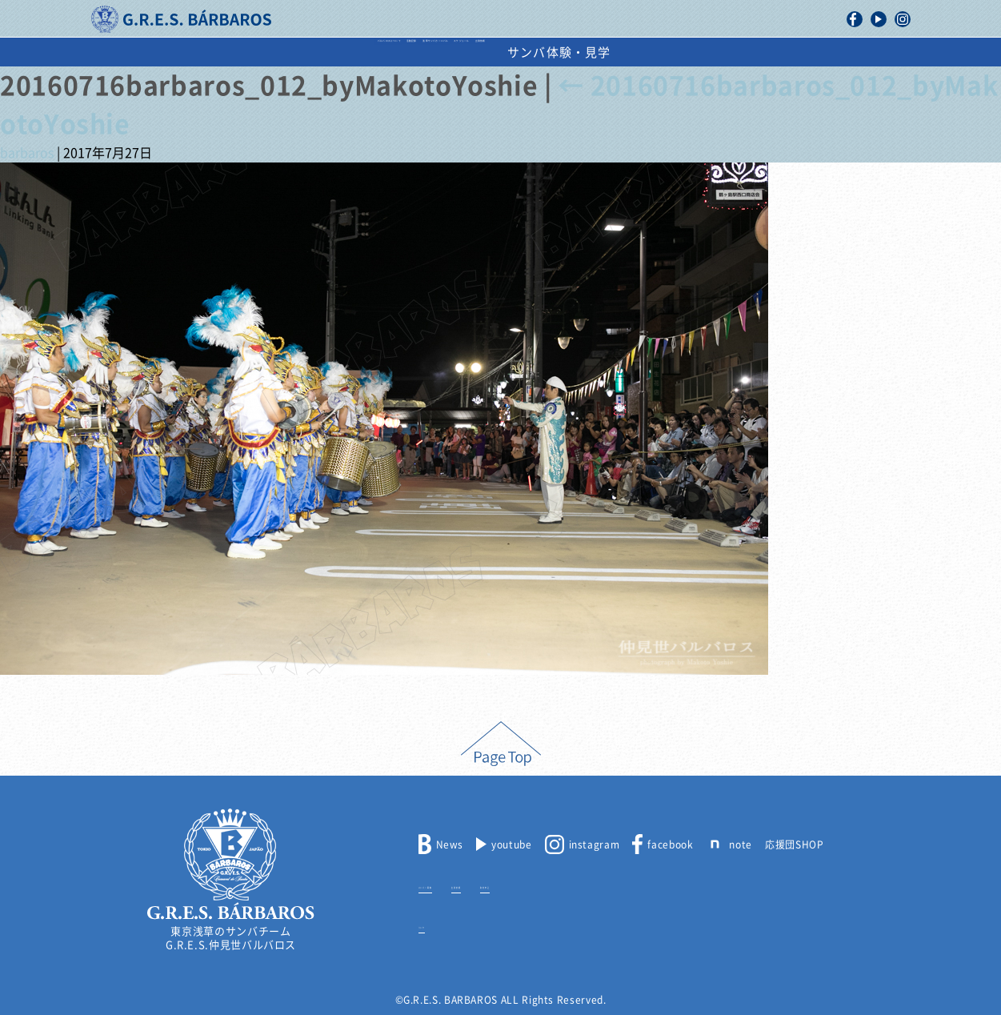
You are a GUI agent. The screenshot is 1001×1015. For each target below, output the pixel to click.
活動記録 (325, 52)
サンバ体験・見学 (799, 52)
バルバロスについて (208, 52)
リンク (434, 924)
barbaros (27, 152)
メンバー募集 (449, 884)
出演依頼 (685, 52)
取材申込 (581, 884)
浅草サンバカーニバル (450, 52)
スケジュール (587, 52)
